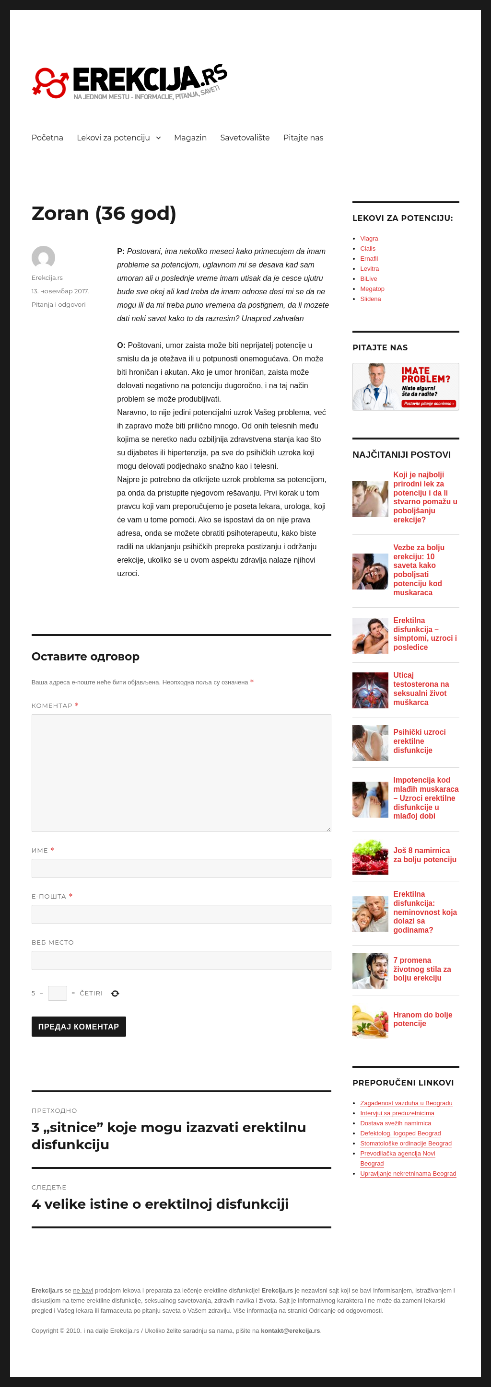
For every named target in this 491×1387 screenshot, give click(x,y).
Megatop (372, 288)
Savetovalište (245, 137)
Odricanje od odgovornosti (345, 1310)
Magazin (190, 137)
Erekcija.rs (47, 277)
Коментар (55, 706)
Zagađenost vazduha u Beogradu (406, 1103)
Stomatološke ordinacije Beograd (406, 1143)
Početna (48, 137)
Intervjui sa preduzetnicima (397, 1113)
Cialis (367, 248)
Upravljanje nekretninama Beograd (408, 1173)
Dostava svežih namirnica (395, 1123)
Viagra (369, 238)
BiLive (368, 278)
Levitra (369, 268)
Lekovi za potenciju (113, 137)
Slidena (370, 298)
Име (43, 850)
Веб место (53, 942)
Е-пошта (52, 896)
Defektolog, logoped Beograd (400, 1133)
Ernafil (369, 258)
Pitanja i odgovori (59, 304)
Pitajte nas (303, 137)
